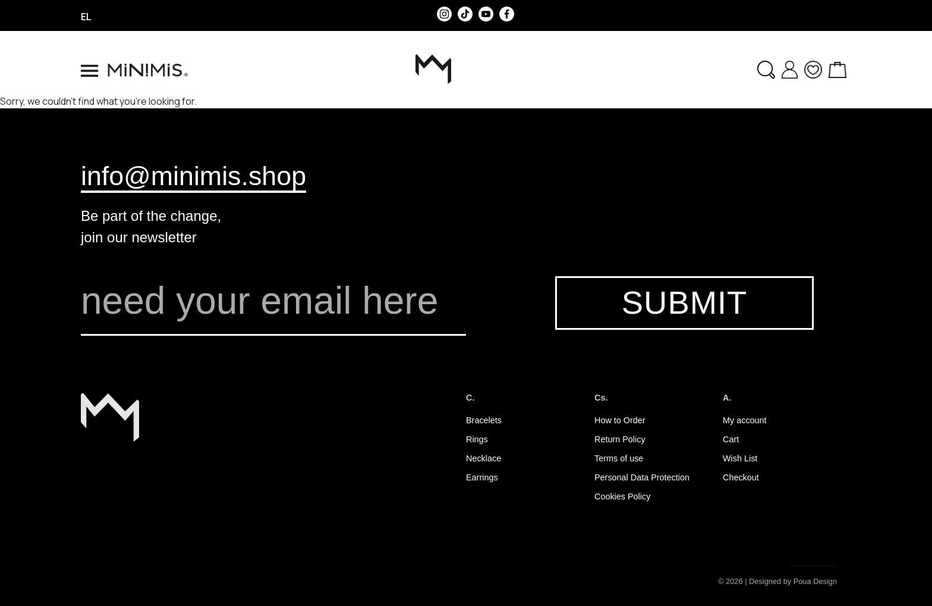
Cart (731, 439)
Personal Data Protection (641, 477)
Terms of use (618, 458)
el (86, 16)
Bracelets (484, 420)
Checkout (741, 477)
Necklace (483, 458)
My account (745, 420)
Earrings (482, 477)
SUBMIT (684, 303)
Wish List (740, 458)
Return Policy (620, 439)
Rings (477, 439)
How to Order (620, 420)
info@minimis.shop (193, 175)
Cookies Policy (622, 496)
